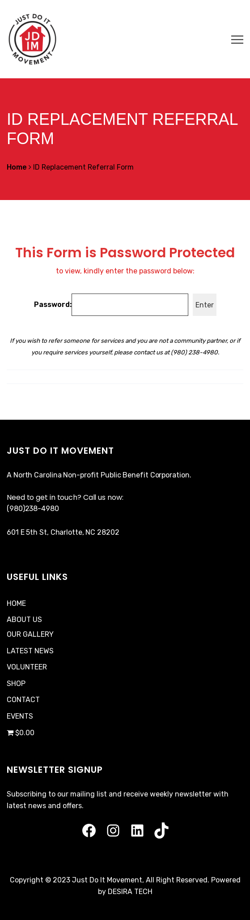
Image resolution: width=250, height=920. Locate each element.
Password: (111, 305)
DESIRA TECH (130, 891)
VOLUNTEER (27, 667)
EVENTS (20, 716)
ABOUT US (24, 619)
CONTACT (23, 699)
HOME (16, 603)
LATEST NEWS (30, 651)
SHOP (16, 683)
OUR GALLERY (30, 634)
